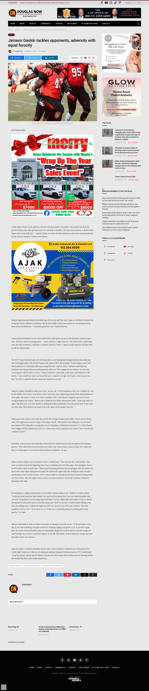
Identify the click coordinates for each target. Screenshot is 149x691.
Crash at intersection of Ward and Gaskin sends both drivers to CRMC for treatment (46, 3)
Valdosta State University (52, 566)
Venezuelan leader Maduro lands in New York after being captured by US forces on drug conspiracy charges (121, 215)
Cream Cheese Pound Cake (125, 177)
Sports (32, 24)
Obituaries (72, 24)
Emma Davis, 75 (75, 627)
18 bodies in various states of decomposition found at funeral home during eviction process (127, 150)
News (22, 24)
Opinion (59, 24)
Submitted (19, 51)
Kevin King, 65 (13, 627)
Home (12, 24)
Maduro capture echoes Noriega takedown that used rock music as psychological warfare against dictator (120, 206)
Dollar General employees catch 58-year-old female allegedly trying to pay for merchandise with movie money (128, 164)
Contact (106, 24)
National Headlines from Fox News (117, 191)
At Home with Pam (89, 24)
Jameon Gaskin (14, 566)
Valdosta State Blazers (31, 566)
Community (46, 24)
